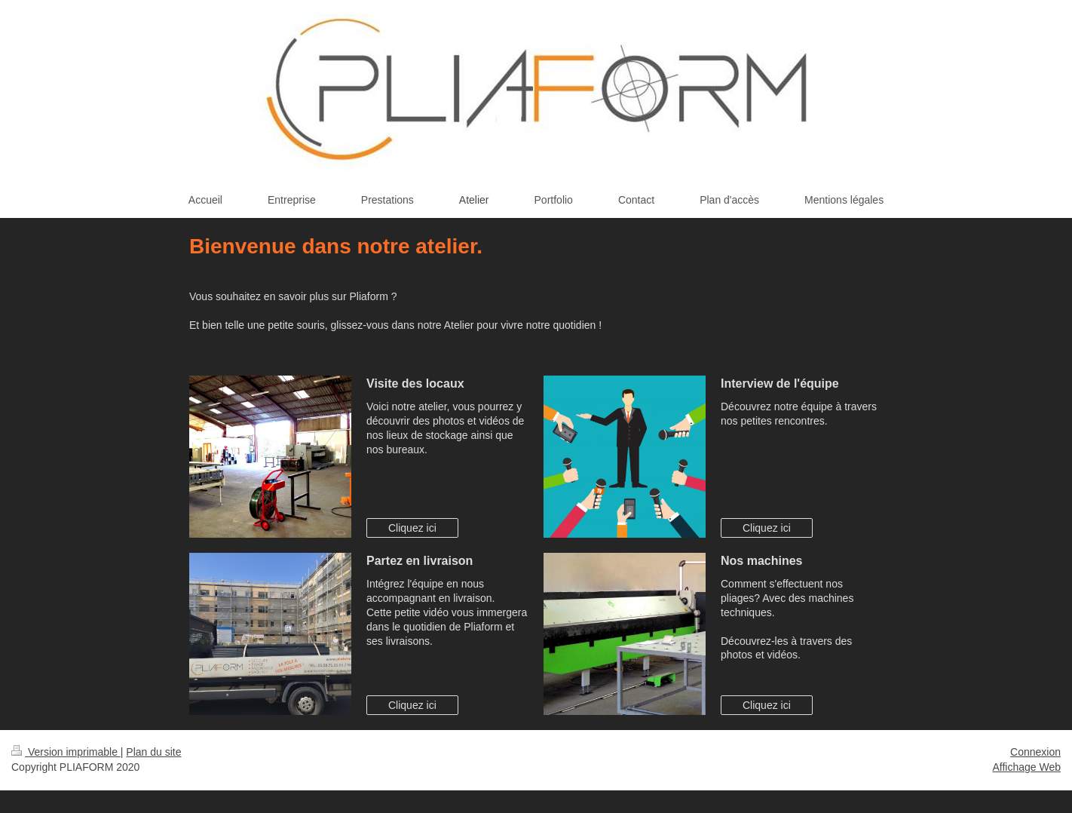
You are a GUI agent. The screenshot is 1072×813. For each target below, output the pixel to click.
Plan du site (153, 752)
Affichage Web (1026, 767)
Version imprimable (66, 752)
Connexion (1035, 752)
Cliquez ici (412, 528)
